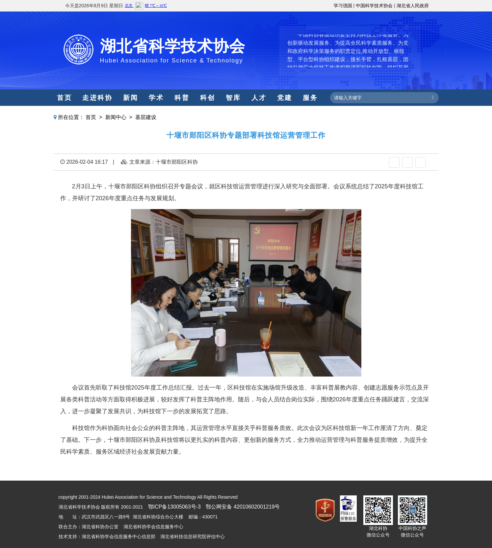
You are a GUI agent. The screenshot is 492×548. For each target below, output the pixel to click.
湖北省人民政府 (413, 5)
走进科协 (97, 97)
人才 (259, 97)
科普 (182, 97)
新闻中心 (115, 117)
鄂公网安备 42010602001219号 (243, 507)
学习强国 (343, 5)
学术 (156, 97)
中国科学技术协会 (374, 5)
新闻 (130, 97)
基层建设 (145, 117)
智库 (233, 97)
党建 (284, 97)
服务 (310, 97)
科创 (207, 97)
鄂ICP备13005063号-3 (174, 507)
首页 (64, 97)
